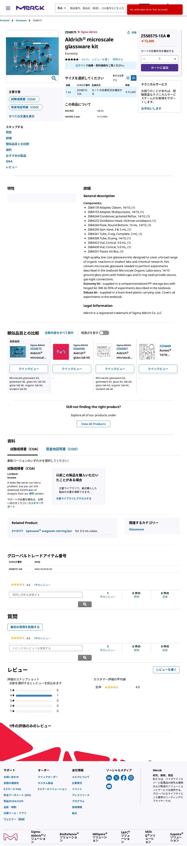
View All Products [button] (93, 424)
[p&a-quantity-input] (159, 58)
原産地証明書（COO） (26, 107)
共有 (132, 32)
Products (4, 20)
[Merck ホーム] (30, 8)
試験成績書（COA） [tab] (25, 449)
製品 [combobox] (60, 8)
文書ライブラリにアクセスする (73, 498)
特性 (9, 132)
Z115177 (17, 531)
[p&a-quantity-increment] (175, 59)
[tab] (8, 20)
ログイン (81, 65)
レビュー (12, 167)
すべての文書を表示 (22, 116)
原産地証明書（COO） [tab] (63, 449)
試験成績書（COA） (24, 99)
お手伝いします (151, 108)
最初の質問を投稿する (25, 618)
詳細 (9, 138)
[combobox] (102, 8)
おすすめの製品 (16, 156)
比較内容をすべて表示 (59, 333)
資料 (9, 150)
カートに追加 (159, 68)
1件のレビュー (43, 585)
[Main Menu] (8, 8)
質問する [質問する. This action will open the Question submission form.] (118, 59)
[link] (18, 585)
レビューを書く (168, 652)
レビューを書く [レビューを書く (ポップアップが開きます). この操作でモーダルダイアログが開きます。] (101, 59)
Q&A (9, 161)
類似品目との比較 (17, 144)
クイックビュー (29, 369)
